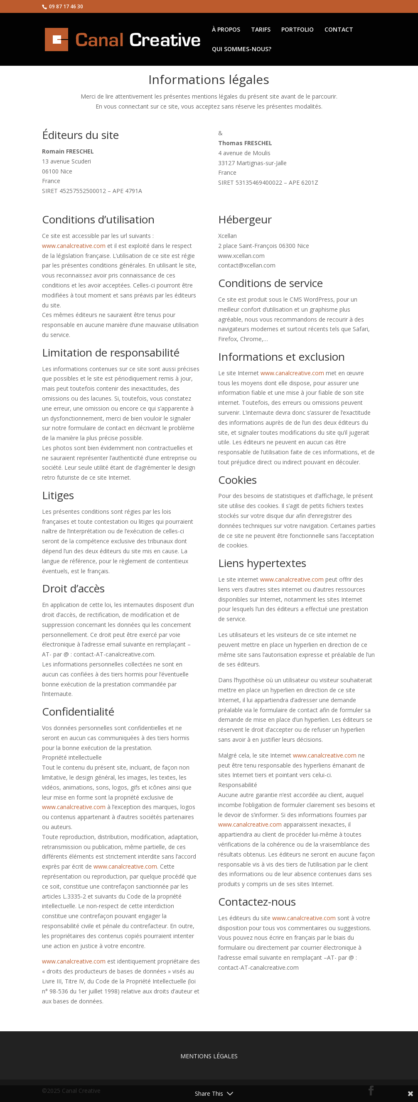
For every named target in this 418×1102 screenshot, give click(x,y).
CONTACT (339, 30)
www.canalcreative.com (74, 246)
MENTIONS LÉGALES (209, 1056)
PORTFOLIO (297, 30)
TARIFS (260, 30)
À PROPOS (226, 30)
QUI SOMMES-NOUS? (241, 49)
